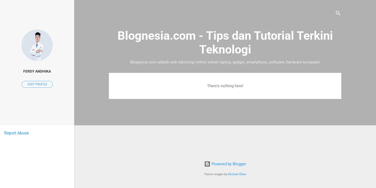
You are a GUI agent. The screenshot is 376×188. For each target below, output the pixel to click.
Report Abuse (16, 133)
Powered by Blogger (225, 164)
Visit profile (37, 84)
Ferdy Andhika (37, 71)
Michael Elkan (237, 174)
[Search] (338, 14)
